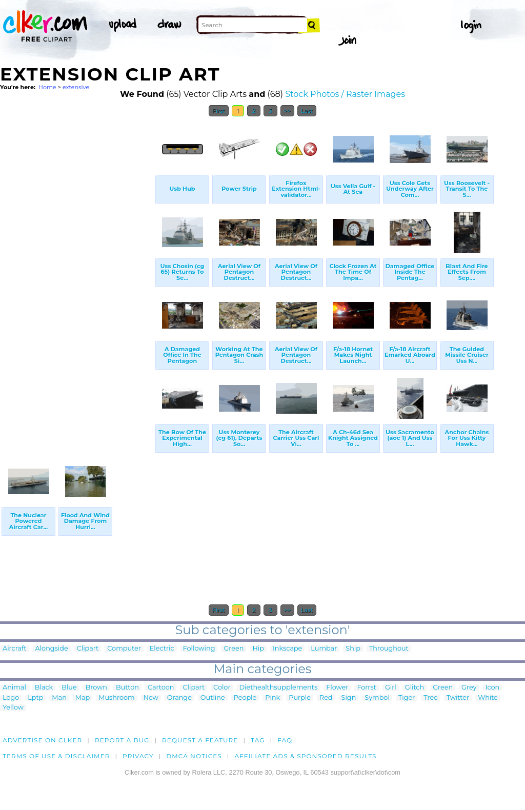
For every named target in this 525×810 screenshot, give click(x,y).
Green (234, 648)
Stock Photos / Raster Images (345, 94)
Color (221, 687)
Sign (348, 698)
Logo (11, 698)
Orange (179, 698)
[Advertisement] (77, 276)
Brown (96, 687)
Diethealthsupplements (278, 687)
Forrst (366, 687)
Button (127, 687)
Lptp (35, 698)
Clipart (88, 648)
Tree (430, 698)
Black (44, 687)
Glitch (414, 687)
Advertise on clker (42, 740)
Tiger (406, 698)
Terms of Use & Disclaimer (56, 756)
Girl (390, 687)
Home (47, 87)
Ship (353, 648)
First (218, 110)
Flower (337, 687)
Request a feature (200, 740)
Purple (300, 698)
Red (326, 698)
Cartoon (161, 687)
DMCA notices (194, 756)
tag (258, 740)
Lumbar (324, 648)
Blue (69, 687)
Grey (468, 687)
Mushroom (116, 698)
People (245, 698)
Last (307, 110)
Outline (212, 698)
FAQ (284, 740)
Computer (123, 648)
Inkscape (287, 648)
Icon (493, 687)
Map (82, 698)
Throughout (389, 648)
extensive (76, 87)
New (151, 698)
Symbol (377, 698)
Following (199, 648)
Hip (258, 648)
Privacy (138, 756)
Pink (272, 698)
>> (287, 110)
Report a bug (122, 740)
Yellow (13, 707)
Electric (162, 648)
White (488, 698)
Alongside (51, 648)
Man (59, 698)
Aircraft (15, 648)
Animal (14, 687)
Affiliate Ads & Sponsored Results (305, 756)
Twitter (458, 698)
